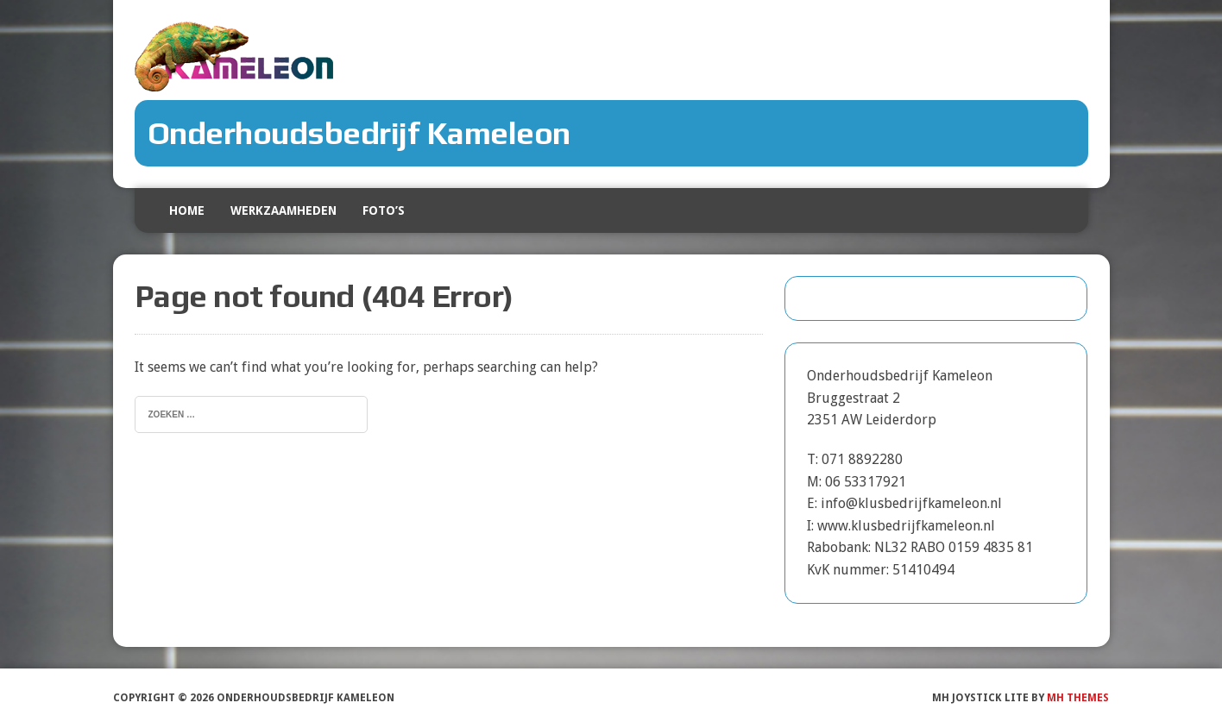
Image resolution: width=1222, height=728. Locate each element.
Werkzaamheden (283, 210)
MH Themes (1078, 698)
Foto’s (383, 210)
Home (187, 210)
